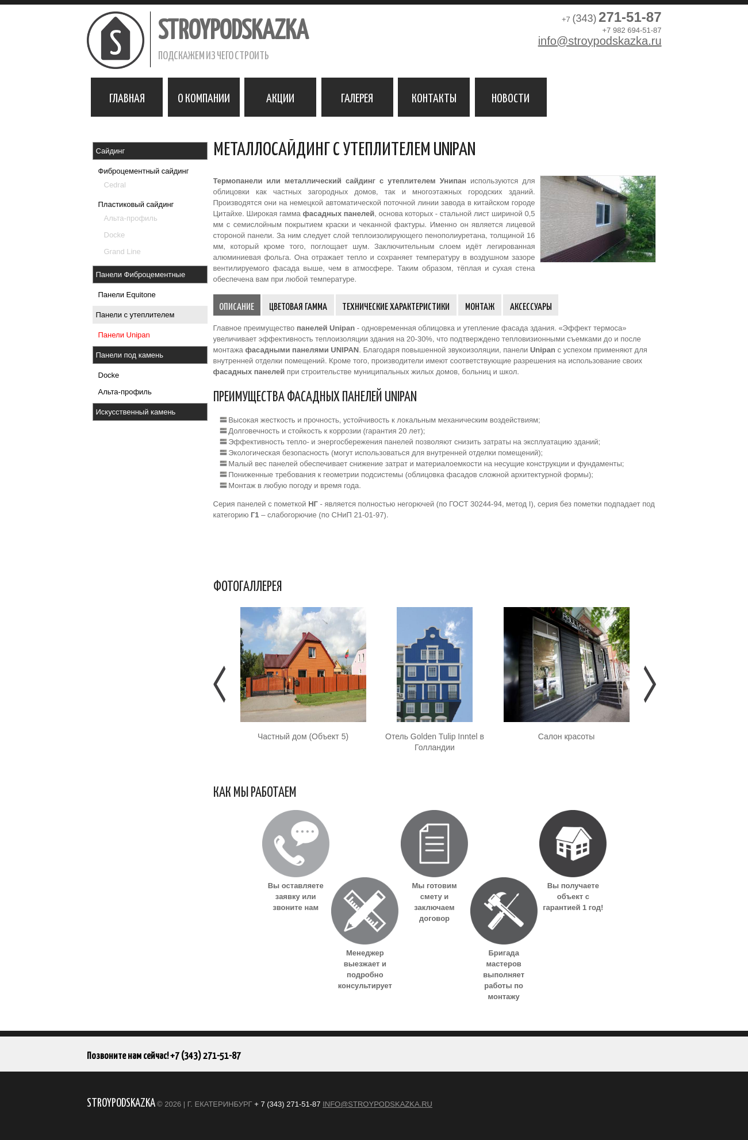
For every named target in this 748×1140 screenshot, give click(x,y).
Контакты (434, 97)
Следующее (649, 684)
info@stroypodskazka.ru (600, 40)
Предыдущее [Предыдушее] (220, 684)
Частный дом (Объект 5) (303, 736)
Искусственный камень (136, 412)
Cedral (115, 185)
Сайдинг (110, 151)
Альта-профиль (131, 218)
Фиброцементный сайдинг (143, 171)
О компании (204, 97)
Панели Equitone (127, 294)
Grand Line (122, 251)
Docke (114, 235)
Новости (511, 97)
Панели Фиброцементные (141, 274)
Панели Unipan (124, 335)
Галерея (357, 97)
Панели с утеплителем (135, 314)
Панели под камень (130, 355)
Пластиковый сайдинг (136, 204)
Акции (280, 97)
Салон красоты (566, 736)
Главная (127, 97)
